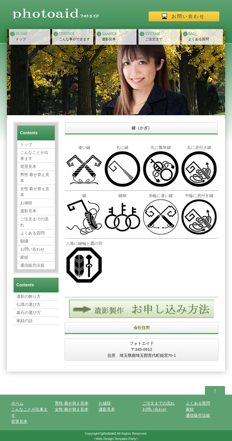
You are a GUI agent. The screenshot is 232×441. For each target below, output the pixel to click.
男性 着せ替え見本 (35, 177)
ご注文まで (162, 36)
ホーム (17, 403)
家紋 (24, 257)
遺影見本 (118, 36)
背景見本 (28, 166)
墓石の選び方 (28, 312)
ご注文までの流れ (34, 222)
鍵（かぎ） (142, 128)
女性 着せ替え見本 (35, 191)
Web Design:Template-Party (116, 438)
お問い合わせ (188, 16)
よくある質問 (205, 36)
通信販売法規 (32, 265)
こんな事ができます (75, 36)
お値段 (26, 202)
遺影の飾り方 (28, 296)
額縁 (24, 241)
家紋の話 (24, 320)
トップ (32, 36)
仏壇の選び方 (28, 304)
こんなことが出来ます (34, 155)
